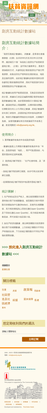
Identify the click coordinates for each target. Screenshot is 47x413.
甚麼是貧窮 (7, 402)
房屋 (15, 291)
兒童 (4, 289)
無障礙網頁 (19, 404)
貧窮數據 (25, 402)
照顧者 (37, 291)
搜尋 (32, 15)
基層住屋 (6, 269)
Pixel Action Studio (28, 407)
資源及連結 (9, 404)
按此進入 (15, 247)
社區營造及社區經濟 (6, 299)
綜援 (15, 300)
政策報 (28, 289)
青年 (4, 308)
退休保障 (28, 299)
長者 (36, 300)
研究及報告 (35, 402)
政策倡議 (16, 402)
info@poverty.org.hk (25, 125)
